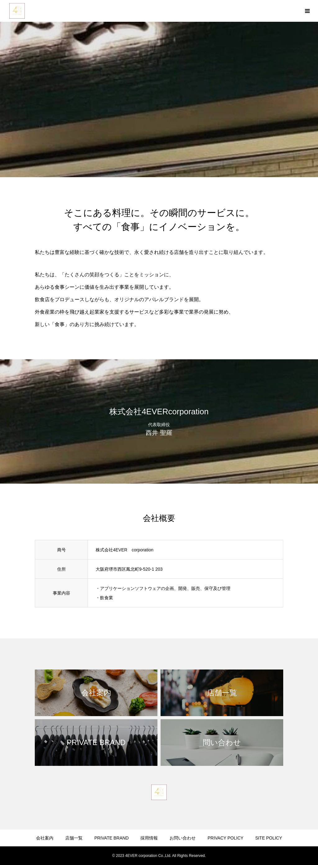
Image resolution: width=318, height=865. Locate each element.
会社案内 (44, 837)
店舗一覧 (74, 837)
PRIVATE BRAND (111, 837)
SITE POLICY (268, 837)
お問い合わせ (183, 837)
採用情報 (149, 837)
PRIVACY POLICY (225, 837)
